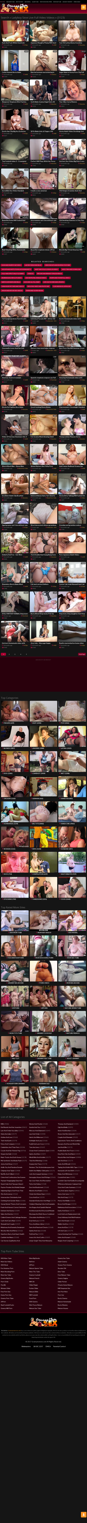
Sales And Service (7, 1218)
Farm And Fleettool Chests (38, 1232)
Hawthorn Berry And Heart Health (12, 1239)
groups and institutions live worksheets (18, 270)
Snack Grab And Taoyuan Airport (12, 1188)
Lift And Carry (62, 1235)
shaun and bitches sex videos (36, 292)
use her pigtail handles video (70, 279)
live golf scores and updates (13, 288)
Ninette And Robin (35, 1195)
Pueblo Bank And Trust (66, 1155)
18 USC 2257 (38, 1351)
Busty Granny (62, 1303)
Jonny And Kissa (6, 1168)
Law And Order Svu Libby (9, 1135)
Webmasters (26, 1351)
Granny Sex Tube (64, 1263)
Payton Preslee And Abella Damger (13, 1192)
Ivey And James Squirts (66, 1195)
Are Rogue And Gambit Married (40, 1212)
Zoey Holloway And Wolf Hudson (69, 1222)
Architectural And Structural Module (41, 1215)
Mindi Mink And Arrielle (37, 1162)
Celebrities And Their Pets (10, 1152)
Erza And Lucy (34, 1225)
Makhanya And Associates (67, 1212)
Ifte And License (6, 1198)
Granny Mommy (67, 1)
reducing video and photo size (68, 288)
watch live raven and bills (37, 283)
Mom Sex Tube (57, 1)
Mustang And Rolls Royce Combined (41, 1218)
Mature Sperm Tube (36, 1273)
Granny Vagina (63, 1283)
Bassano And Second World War (69, 1148)
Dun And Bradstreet (36, 1192)
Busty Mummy (63, 1309)
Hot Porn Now (63, 1296)
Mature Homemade (64, 1306)
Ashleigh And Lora (35, 1145)
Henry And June (63, 1198)
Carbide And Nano (7, 1242)
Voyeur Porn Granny (65, 1269)
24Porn (3, 1306)
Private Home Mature (65, 1289)
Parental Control (59, 1351)
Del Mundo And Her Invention (11, 1132)
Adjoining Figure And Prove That (12, 1195)
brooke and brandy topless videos (15, 279)
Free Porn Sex (5, 1296)
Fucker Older (33, 1293)
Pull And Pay (33, 1239)
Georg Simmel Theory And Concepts (13, 1208)
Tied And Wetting (35, 1165)
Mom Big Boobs (34, 1263)
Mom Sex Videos (6, 1266)
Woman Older (5, 1293)
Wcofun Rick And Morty (9, 1235)
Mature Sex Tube (35, 1313)
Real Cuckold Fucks (7, 1309)
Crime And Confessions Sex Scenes (13, 1182)
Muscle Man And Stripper (66, 1162)
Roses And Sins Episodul (66, 1138)
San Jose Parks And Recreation (40, 1185)
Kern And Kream (63, 1225)
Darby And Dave (63, 1215)
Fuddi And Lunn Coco (36, 1148)
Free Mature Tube (64, 1279)
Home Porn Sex (6, 1299)
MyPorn (32, 1266)
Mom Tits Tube (34, 1276)
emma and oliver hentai (60, 292)
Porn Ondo (77, 1)
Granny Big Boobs (7, 1283)
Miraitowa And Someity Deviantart (12, 1232)
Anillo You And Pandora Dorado (11, 1172)
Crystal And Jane (63, 1182)
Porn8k (3, 1289)
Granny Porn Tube (7, 1303)
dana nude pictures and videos (40, 288)
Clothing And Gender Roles (10, 1205)
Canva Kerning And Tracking (67, 1239)
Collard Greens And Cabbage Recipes (14, 1222)
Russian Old (62, 1273)
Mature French (34, 1283)
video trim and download (12, 274)
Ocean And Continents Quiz (39, 1155)
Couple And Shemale (65, 1142)
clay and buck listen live (11, 292)
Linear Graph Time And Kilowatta (40, 1245)
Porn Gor (61, 1299)
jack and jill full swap (60, 283)
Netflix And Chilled (7, 1178)
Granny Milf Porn (6, 1313)
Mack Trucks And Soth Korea (11, 1162)
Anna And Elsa (63, 1232)
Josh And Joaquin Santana (38, 1178)
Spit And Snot (62, 1165)
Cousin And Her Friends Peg (10, 1155)
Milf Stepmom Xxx (64, 1293)
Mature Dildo (33, 1296)
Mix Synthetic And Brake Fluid (11, 1165)
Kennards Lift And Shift (66, 1175)
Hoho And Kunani (64, 1242)
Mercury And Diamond (37, 1135)
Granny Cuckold (34, 1279)
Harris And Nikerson (36, 1142)
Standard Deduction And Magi (39, 1205)
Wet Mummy (19, 1)
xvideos (58, 274)
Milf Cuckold (33, 1299)
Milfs (2, 1128)
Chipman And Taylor (8, 1175)
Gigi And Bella (62, 1132)
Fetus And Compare (8, 1148)
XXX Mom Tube (10, 1)
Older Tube (35, 1)
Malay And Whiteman (65, 1178)
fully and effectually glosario (39, 274)
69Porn (31, 1269)
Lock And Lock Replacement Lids (69, 1218)
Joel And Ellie (62, 1152)
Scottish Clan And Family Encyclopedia (71, 1185)
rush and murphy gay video (12, 265)
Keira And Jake (6, 1138)
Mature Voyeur (63, 1313)
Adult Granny (62, 1266)
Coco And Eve (34, 1202)
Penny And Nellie (64, 1205)
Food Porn (32, 1303)
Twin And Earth (6, 1145)
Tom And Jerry (34, 1152)
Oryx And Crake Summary (66, 1192)
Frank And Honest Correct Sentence (13, 1212)
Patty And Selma (35, 1188)
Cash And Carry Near (8, 1225)
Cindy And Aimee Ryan (37, 1198)
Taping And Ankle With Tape (67, 1172)
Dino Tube (61, 1276)
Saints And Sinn (34, 1158)
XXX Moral (28, 1)
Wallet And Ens (63, 1228)
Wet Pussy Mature (35, 1309)
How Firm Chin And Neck (66, 1158)
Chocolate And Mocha (37, 1222)
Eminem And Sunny (7, 1215)
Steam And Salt (6, 1158)
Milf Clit (32, 1286)
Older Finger (33, 1289)
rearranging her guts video (43, 279)
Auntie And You (34, 1132)
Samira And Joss (34, 1235)
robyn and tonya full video (12, 283)
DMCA (48, 1351)
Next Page (81, 657)
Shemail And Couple (8, 1228)
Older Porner (62, 1286)
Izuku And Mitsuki (64, 1168)
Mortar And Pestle (35, 1128)
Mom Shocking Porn (46, 1)
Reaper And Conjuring (65, 1245)
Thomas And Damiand (65, 1128)
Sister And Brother (64, 1135)
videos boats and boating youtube (62, 265)
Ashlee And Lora (6, 1142)
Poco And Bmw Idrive (36, 1228)
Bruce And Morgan (64, 1208)
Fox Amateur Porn (7, 1273)
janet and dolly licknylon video (50, 270)
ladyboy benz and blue (35, 265)
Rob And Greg (63, 1202)
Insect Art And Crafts (36, 1242)
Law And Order (34, 1138)
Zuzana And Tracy (35, 1168)
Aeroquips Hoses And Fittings (39, 1182)
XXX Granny (33, 1306)
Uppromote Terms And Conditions (70, 1145)
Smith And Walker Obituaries (39, 1175)
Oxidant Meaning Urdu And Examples (42, 1208)
